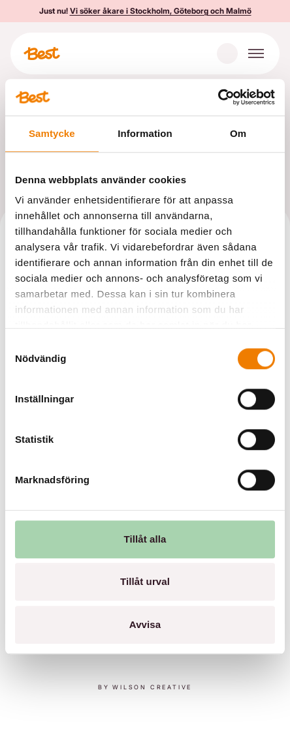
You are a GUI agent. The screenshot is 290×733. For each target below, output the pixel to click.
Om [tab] (238, 133)
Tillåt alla (144, 539)
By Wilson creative (145, 687)
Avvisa (145, 624)
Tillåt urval (145, 581)
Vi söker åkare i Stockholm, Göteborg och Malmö (160, 11)
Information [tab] (145, 133)
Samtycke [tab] (52, 133)
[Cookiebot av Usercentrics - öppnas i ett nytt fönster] (218, 97)
